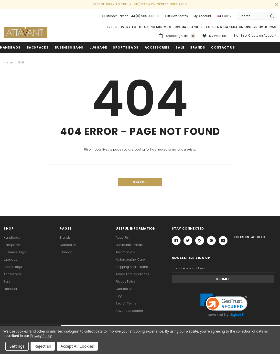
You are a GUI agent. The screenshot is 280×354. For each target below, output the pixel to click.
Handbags (10, 47)
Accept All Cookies (77, 346)
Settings (17, 346)
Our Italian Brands (129, 245)
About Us (122, 237)
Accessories (157, 47)
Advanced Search (129, 310)
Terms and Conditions (132, 274)
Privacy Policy (126, 281)
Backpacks (12, 245)
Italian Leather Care (130, 259)
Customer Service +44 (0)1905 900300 (130, 16)
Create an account (262, 35)
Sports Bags (126, 47)
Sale (7, 281)
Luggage (98, 47)
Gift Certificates (176, 16)
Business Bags (69, 47)
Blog (119, 296)
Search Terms (126, 303)
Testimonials (125, 252)
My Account (202, 16)
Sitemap (66, 252)
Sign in (239, 35)
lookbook (11, 288)
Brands (197, 47)
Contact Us (68, 245)
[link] (223, 294)
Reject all (42, 346)
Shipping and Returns (132, 266)
